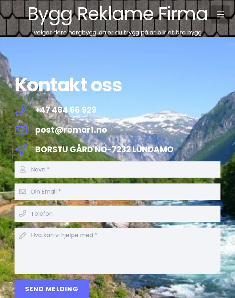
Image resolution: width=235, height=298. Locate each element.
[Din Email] (117, 191)
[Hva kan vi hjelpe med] (117, 251)
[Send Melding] (52, 289)
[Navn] (117, 169)
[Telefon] (117, 214)
